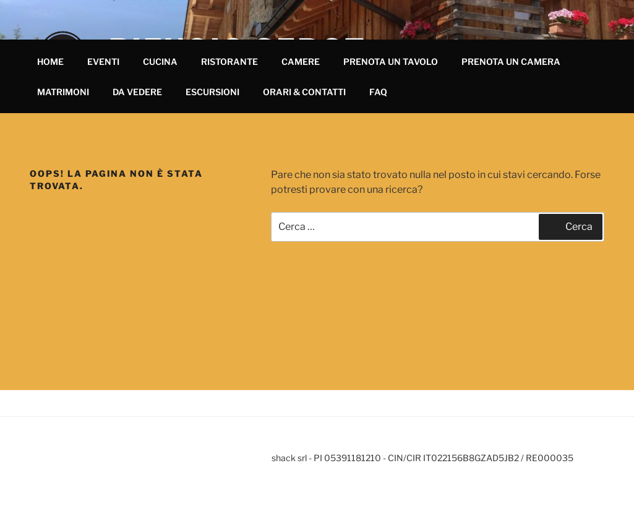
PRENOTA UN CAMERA (510, 61)
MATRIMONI (63, 92)
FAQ (378, 92)
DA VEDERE (137, 92)
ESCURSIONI (212, 92)
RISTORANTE (229, 61)
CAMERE (300, 61)
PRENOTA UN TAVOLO (390, 61)
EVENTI (103, 61)
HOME (50, 61)
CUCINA (160, 61)
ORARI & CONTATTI (304, 92)
